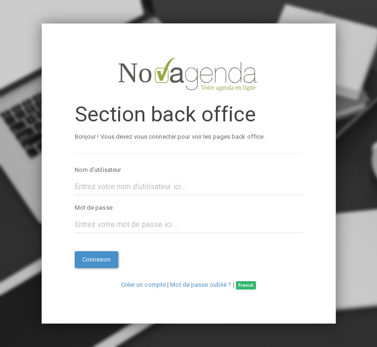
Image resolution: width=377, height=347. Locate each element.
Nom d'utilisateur (98, 169)
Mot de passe (94, 207)
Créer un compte (143, 284)
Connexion (96, 259)
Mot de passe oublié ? (200, 284)
